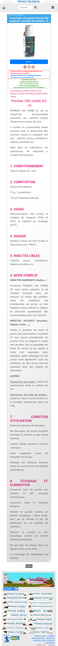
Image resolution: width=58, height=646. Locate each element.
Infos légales (50, 638)
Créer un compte (40, 636)
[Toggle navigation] (52, 7)
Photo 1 (29, 62)
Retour (29, 566)
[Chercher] (26, 7)
